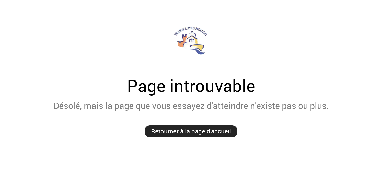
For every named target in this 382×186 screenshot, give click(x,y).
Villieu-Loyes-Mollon (191, 40)
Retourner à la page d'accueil (191, 131)
